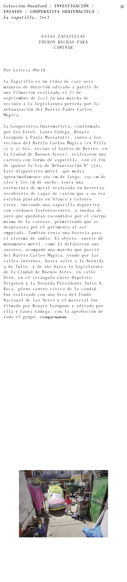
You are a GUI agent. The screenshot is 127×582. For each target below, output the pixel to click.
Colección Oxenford (25, 6)
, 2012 (27, 17)
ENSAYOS (13, 11)
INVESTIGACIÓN (71, 6)
